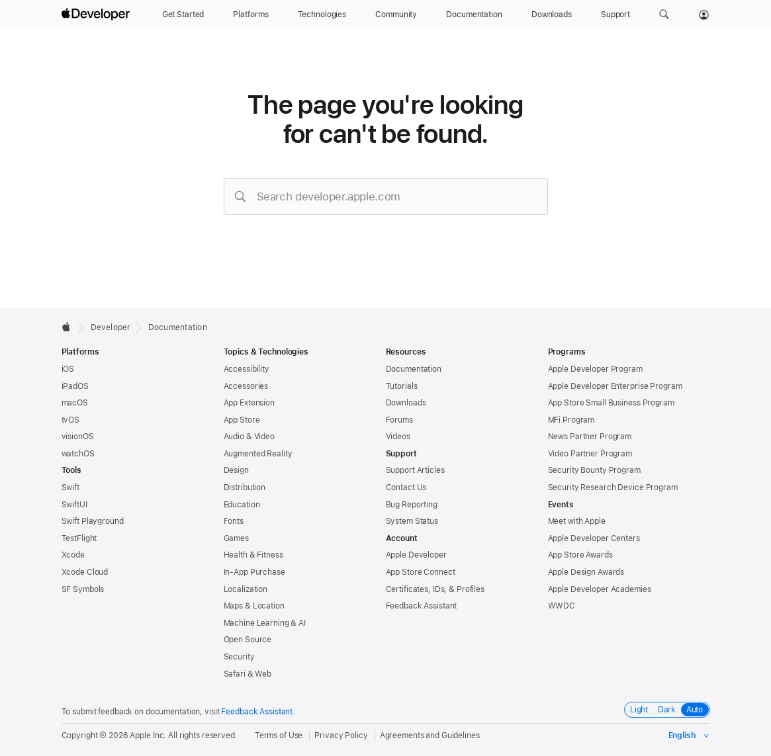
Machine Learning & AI (265, 623)
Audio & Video (249, 436)
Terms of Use (279, 735)
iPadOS (75, 386)
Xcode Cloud (85, 572)
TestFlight (79, 538)
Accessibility (246, 369)
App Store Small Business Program (611, 402)
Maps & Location (254, 605)
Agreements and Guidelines (430, 735)
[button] (664, 14)
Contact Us (406, 487)
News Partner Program (590, 436)
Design (236, 470)
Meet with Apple (577, 521)
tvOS (71, 420)
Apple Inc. (148, 735)
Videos (398, 436)
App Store (242, 420)
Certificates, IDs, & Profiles (435, 589)
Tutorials (402, 386)
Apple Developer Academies (599, 589)
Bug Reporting (411, 504)
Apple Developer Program (595, 369)
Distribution (245, 487)
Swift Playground (93, 521)
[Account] (704, 14)
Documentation (177, 327)
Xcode (73, 555)
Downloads (406, 402)
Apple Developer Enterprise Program (615, 386)
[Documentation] (474, 14)
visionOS (78, 436)
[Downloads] (551, 14)
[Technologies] (322, 14)
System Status (412, 521)
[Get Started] (183, 14)
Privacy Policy (340, 735)
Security (239, 656)
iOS (68, 369)
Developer (111, 327)
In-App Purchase (254, 572)
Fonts (234, 521)
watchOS (78, 453)
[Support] (615, 14)
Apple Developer (416, 555)
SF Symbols (83, 589)
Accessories (246, 386)
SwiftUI (74, 504)
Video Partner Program (590, 453)
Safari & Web (248, 674)
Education (242, 504)
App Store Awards (580, 555)
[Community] (396, 14)
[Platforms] (250, 14)
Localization (246, 589)
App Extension (249, 402)
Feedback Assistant (421, 605)
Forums (399, 420)
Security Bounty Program (594, 470)
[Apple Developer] (97, 14)
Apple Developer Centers (594, 538)
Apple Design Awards (586, 572)
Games (236, 538)
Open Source (248, 639)
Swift (70, 487)
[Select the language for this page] (689, 735)
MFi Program (571, 420)
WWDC (562, 605)
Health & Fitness (253, 555)
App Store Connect (420, 572)
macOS (75, 402)
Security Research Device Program (613, 487)
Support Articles (415, 470)
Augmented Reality (258, 453)
